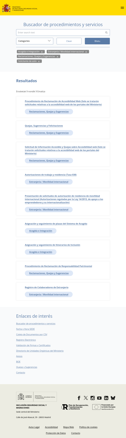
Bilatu (97, 41)
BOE (20, 361)
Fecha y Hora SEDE (25, 329)
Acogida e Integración (29, 51)
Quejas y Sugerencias (26, 367)
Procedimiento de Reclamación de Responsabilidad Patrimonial (58, 266)
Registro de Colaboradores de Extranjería (46, 287)
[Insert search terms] (59, 32)
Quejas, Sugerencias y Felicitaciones (44, 125)
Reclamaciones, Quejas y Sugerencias (36, 56)
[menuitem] (34, 427)
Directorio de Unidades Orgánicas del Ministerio (40, 350)
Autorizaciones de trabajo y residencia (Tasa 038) (50, 174)
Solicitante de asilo (27, 61)
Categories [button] (34, 40)
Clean (69, 41)
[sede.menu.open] (122, 7)
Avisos (19, 356)
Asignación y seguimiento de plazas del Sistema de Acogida (56, 223)
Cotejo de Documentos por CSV (33, 334)
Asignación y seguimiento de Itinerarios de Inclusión (52, 244)
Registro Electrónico (26, 339)
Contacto (22, 372)
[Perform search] (106, 32)
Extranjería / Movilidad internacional (66, 51)
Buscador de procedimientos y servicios (35, 323)
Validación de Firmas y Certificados (35, 345)
